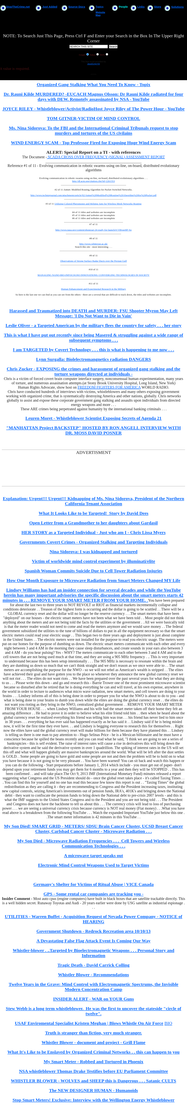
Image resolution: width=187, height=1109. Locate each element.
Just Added (49, 6)
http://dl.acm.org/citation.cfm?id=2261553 (93, 181)
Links (140, 6)
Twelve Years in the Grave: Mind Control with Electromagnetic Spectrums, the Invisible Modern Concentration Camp (93, 987)
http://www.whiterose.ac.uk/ (93, 243)
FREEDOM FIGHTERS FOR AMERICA (109, 387)
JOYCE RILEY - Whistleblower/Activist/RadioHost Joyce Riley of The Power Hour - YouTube (93, 108)
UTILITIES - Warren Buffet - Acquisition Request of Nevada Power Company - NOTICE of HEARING (93, 919)
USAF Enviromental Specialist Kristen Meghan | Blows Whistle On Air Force (89, 1023)
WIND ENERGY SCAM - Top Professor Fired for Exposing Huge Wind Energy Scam (93, 142)
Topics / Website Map (100, 11)
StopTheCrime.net (18, 6)
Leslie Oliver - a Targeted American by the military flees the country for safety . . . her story (93, 325)
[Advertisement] (70, 468)
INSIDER (63, 998)
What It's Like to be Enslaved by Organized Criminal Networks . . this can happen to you (94, 1052)
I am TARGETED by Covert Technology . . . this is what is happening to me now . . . (93, 349)
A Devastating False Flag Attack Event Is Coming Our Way (93, 940)
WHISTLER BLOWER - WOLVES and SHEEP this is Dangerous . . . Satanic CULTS (93, 1080)
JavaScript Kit (93, 64)
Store (157, 6)
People (123, 6)
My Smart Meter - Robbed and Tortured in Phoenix (93, 1061)
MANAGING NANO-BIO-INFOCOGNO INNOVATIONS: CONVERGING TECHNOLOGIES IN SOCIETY (94, 275)
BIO (168, 1023)
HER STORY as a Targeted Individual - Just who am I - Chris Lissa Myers (93, 532)
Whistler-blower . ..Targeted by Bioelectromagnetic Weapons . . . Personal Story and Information (93, 953)
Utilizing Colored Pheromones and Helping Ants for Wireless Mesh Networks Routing (98, 203)
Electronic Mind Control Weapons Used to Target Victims (93, 865)
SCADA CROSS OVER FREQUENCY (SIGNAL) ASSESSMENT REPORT (106, 157)
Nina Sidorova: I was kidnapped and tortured (93, 551)
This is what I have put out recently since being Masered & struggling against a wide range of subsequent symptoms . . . (93, 338)
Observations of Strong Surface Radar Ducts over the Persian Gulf (93, 261)
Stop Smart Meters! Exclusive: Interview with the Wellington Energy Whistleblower (93, 1100)
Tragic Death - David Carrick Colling (94, 965)
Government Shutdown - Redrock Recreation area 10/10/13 (93, 931)
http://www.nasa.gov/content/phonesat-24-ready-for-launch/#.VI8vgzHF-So (93, 229)
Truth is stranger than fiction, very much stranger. (93, 1032)
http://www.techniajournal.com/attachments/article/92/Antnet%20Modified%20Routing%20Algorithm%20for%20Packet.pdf (93, 195)
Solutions (177, 6)
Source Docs (76, 6)
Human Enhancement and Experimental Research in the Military (93, 289)
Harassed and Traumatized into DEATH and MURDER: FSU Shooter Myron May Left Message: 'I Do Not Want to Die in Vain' (93, 313)
